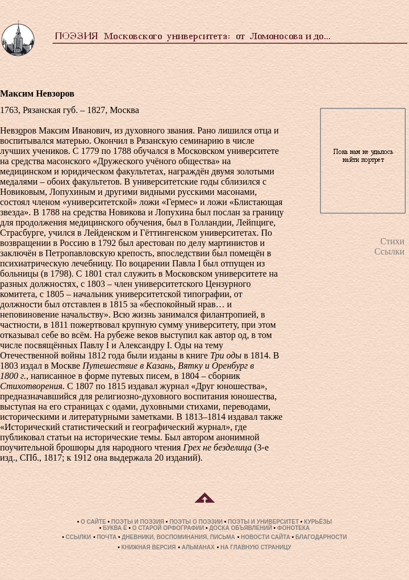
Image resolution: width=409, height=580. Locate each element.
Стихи (392, 241)
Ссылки (389, 251)
